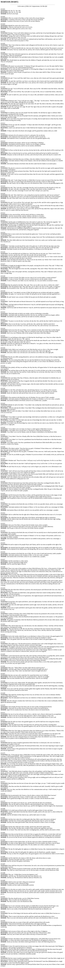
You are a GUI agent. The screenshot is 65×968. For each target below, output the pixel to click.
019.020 (3, 193)
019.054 (3, 531)
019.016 (3, 157)
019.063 (3, 634)
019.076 (3, 769)
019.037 (3, 355)
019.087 (3, 864)
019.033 (3, 319)
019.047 (3, 459)
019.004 (3, 31)
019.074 (3, 741)
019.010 (3, 99)
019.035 (3, 336)
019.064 (3, 642)
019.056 (3, 552)
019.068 (3, 681)
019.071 (3, 712)
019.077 (3, 782)
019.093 (3, 911)
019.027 (3, 264)
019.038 (3, 366)
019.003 (3, 24)
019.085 (3, 847)
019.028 (3, 276)
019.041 (3, 396)
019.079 (3, 801)
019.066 (3, 666)
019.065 (3, 654)
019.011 (3, 111)
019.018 (3, 178)
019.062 (3, 624)
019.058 (3, 567)
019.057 (3, 559)
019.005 (3, 43)
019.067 (3, 673)
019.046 (3, 447)
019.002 (3, 16)
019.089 (3, 880)
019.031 (3, 300)
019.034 (3, 328)
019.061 (3, 612)
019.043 (3, 415)
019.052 (3, 513)
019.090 (3, 888)
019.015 (3, 148)
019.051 (3, 502)
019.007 (3, 64)
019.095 (3, 929)
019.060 (3, 600)
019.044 (3, 427)
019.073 (3, 729)
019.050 (3, 493)
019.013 (3, 133)
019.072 (3, 720)
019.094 (3, 920)
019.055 (3, 543)
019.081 (3, 817)
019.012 (3, 123)
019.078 (3, 794)
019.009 (3, 87)
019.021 (3, 201)
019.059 (3, 588)
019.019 (3, 186)
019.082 (3, 825)
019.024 (3, 232)
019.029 (3, 283)
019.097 (3, 944)
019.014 (3, 141)
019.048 (3, 469)
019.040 (3, 388)
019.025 (3, 244)
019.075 (3, 753)
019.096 (3, 937)
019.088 (3, 873)
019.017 (3, 166)
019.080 (3, 808)
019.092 (3, 904)
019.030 (3, 291)
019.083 (3, 832)
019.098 (3, 956)
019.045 (3, 435)
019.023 (3, 220)
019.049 (3, 481)
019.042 (3, 403)
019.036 (3, 348)
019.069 (3, 693)
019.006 (3, 52)
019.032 (3, 312)
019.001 (3, 9)
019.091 (3, 897)
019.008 (3, 76)
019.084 (3, 840)
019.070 (3, 705)
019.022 (3, 213)
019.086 (3, 856)
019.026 (3, 252)
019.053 (3, 523)
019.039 (3, 376)
